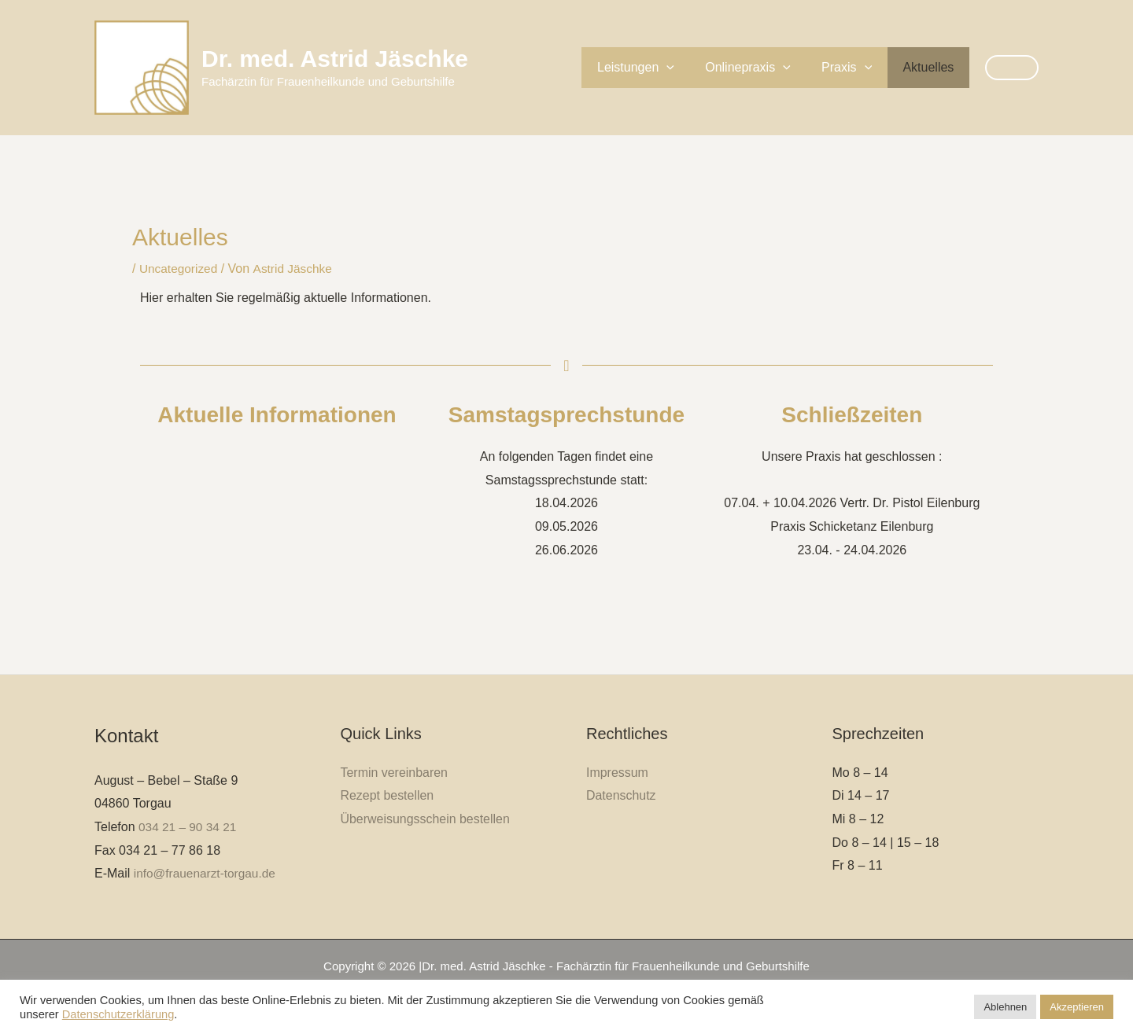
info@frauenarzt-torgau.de (207, 873)
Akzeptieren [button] (1077, 1007)
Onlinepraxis (763, 67)
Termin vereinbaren (394, 771)
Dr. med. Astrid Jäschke (334, 59)
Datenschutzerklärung (118, 1014)
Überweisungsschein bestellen (426, 819)
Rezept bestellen (387, 795)
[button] (687, 67)
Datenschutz (621, 795)
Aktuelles (931, 67)
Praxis (855, 67)
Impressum (617, 771)
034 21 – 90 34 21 (189, 826)
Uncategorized (179, 268)
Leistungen (656, 67)
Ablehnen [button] (1005, 1007)
